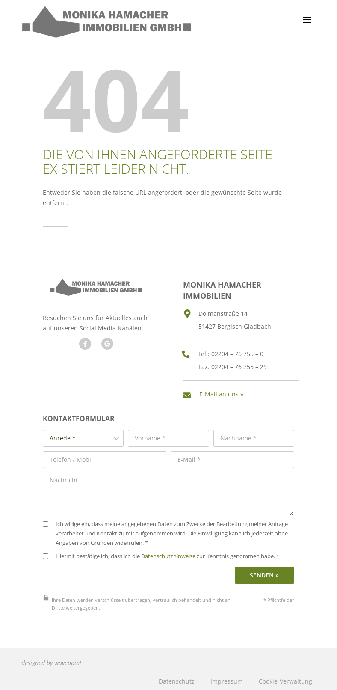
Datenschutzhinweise (168, 554)
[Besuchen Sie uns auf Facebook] (85, 343)
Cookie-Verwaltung (285, 679)
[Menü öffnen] (307, 19)
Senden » (264, 573)
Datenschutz (177, 679)
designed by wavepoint (51, 661)
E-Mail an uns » (222, 393)
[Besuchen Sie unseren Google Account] (107, 343)
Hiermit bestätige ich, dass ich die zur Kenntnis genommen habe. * (161, 554)
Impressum (226, 679)
